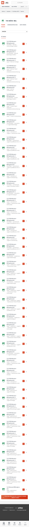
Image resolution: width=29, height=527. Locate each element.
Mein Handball (6, 6)
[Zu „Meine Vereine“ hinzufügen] (27, 16)
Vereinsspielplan (12, 24)
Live (22, 6)
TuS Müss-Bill (15, 11)
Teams (3, 24)
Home (3, 11)
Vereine (8, 11)
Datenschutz (12, 510)
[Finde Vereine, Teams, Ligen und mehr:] (20, 2)
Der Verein (23, 24)
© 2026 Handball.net (9, 507)
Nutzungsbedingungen (21, 510)
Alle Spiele (14, 6)
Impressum (5, 510)
